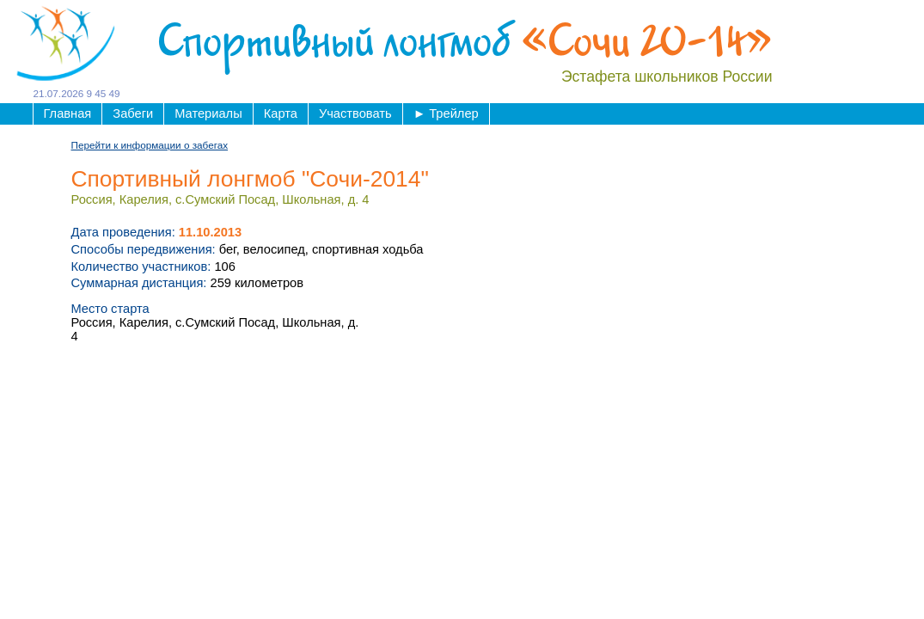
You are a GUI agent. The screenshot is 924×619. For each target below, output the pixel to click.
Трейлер (446, 113)
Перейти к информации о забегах (150, 144)
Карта (280, 113)
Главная (68, 113)
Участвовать (355, 113)
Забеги (133, 113)
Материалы (208, 113)
